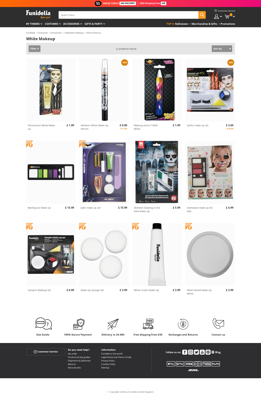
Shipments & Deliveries (79, 360)
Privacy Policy (108, 360)
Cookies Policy (108, 364)
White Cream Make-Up (146, 290)
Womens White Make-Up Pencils (94, 127)
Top (168, 23)
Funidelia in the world (112, 353)
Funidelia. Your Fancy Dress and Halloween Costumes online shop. (38, 14)
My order (72, 353)
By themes (33, 23)
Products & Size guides (79, 357)
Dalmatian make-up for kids (200, 209)
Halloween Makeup (74, 32)
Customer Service (46, 351)
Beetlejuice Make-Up (39, 207)
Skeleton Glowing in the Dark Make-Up (147, 209)
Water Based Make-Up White (199, 292)
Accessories (71, 23)
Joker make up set (91, 207)
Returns (72, 364)
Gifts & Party (93, 23)
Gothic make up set (197, 125)
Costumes (51, 23)
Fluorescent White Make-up (41, 127)
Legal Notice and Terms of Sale (116, 357)
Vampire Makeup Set (39, 290)
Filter (33, 48)
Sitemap (105, 367)
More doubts (74, 367)
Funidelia (30, 32)
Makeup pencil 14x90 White (145, 127)
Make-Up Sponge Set (92, 290)
